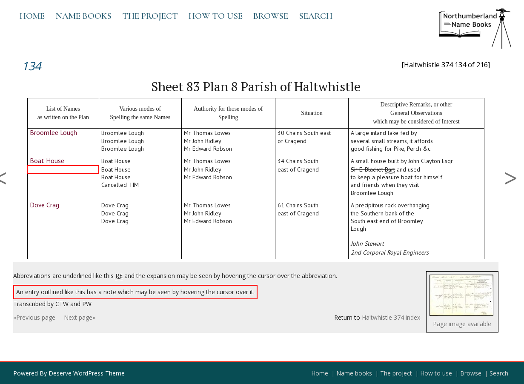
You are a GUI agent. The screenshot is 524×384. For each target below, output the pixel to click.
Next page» (79, 317)
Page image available (462, 324)
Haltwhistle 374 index (391, 317)
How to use (216, 16)
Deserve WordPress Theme (87, 373)
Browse (270, 16)
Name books (83, 16)
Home (32, 16)
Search (315, 16)
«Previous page (34, 317)
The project (150, 16)
